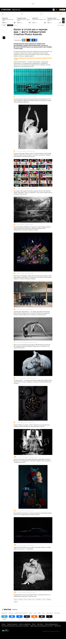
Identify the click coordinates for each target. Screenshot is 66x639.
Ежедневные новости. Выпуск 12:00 (54, 20)
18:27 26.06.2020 (17, 37)
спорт (35, 613)
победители (49, 599)
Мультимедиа (38, 599)
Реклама (34, 624)
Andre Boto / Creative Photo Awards (28, 545)
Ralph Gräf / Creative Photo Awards (27, 309)
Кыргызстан (4, 613)
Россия (30, 613)
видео (39, 613)
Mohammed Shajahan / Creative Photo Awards (29, 188)
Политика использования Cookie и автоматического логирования (15, 625)
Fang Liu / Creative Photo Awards (27, 510)
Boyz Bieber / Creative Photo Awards (27, 273)
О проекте (3, 624)
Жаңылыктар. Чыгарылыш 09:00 (7, 20)
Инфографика (49, 613)
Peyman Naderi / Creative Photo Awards (28, 151)
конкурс (43, 599)
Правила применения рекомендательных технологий (41, 625)
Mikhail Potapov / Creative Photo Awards (29, 592)
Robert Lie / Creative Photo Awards (27, 224)
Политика (10, 613)
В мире (25, 599)
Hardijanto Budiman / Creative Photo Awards (28, 96)
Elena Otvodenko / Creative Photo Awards (28, 422)
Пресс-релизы (40, 624)
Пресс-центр (57, 613)
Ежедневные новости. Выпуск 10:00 (23, 20)
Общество (20, 599)
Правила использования (12, 624)
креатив (15, 601)
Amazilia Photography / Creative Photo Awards (29, 342)
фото (33, 599)
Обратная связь (57, 625)
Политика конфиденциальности (51, 624)
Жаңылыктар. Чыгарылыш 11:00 (39, 19)
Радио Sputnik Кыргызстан (21, 613)
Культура (29, 599)
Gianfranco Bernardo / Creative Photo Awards (30, 457)
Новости (15, 599)
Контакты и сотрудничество (24, 624)
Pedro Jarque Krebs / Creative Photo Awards (28, 378)
